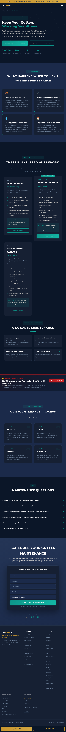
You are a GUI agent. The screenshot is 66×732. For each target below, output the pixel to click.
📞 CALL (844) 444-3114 (41, 43)
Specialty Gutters (28, 664)
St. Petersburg (49, 675)
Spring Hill (48, 672)
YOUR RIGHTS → (56, 385)
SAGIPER (26, 651)
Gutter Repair (27, 646)
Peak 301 (26, 648)
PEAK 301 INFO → (56, 380)
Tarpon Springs (50, 683)
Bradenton (48, 635)
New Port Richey (50, 656)
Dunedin (48, 643)
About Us (4, 706)
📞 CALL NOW (17, 728)
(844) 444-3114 (27, 698)
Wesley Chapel (49, 689)
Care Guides (5, 703)
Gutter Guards (27, 643)
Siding (25, 659)
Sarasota (48, 670)
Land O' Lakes (49, 648)
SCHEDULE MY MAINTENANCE (33, 602)
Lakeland (48, 646)
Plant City (48, 662)
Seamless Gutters (28, 654)
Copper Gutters (28, 635)
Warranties (5, 698)
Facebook (27, 707)
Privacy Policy (52, 722)
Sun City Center (50, 678)
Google (26, 711)
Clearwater (48, 640)
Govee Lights (27, 640)
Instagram (35, 707)
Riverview (48, 664)
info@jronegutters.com (30, 701)
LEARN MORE (18, 230)
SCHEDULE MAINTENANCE (15, 43)
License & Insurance (7, 701)
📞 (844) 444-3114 (33, 617)
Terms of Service (60, 722)
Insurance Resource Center (9, 714)
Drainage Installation (29, 637)
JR (6, 5)
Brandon (48, 637)
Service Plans (27, 656)
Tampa (47, 681)
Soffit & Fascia (27, 662)
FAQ (3, 709)
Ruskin (47, 667)
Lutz (47, 654)
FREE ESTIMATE (49, 728)
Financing (4, 711)
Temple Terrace (50, 686)
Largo (47, 651)
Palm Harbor (49, 659)
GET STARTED (48, 236)
